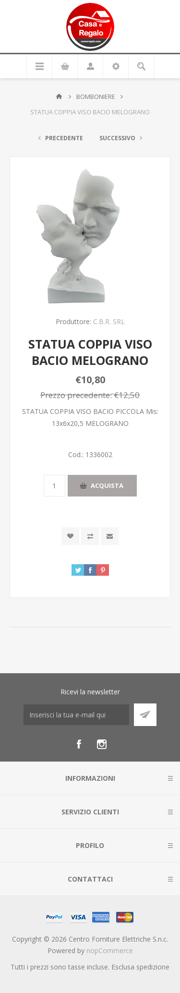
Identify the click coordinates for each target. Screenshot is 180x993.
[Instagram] (101, 744)
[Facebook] (78, 744)
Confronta (90, 536)
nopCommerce (109, 950)
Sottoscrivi (145, 714)
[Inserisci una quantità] (54, 485)
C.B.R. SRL (109, 321)
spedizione (152, 966)
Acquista (107, 485)
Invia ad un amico (110, 536)
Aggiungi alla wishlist (70, 536)
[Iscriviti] (76, 714)
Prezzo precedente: (76, 394)
